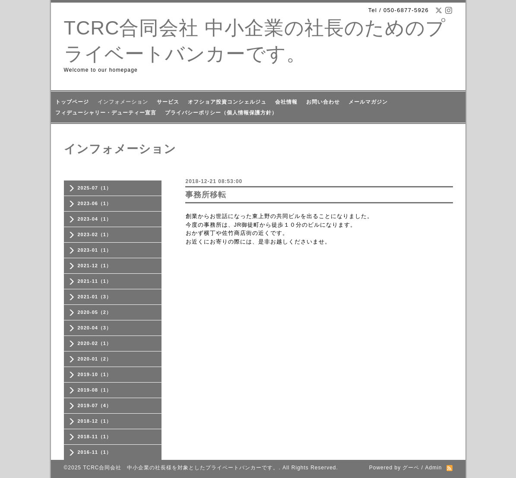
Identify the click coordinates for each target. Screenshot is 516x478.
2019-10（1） (95, 374)
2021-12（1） (95, 265)
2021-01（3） (95, 296)
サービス (168, 102)
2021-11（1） (95, 281)
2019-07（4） (95, 405)
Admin (433, 468)
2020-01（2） (95, 358)
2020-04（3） (95, 327)
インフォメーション (123, 102)
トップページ (72, 102)
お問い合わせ (323, 102)
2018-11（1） (95, 436)
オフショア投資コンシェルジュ (227, 102)
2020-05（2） (95, 312)
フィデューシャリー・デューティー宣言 (105, 113)
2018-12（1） (95, 421)
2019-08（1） (95, 390)
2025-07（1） (95, 187)
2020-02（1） (95, 343)
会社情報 (286, 102)
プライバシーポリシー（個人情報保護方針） (221, 113)
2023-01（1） (95, 250)
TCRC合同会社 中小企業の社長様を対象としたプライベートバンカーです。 (181, 468)
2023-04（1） (95, 219)
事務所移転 (205, 194)
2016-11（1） (95, 452)
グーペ (410, 468)
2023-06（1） (95, 203)
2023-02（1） (95, 234)
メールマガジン (368, 102)
